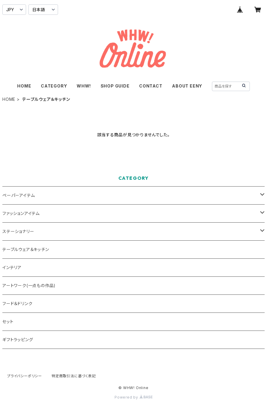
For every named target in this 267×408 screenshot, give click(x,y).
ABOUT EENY (187, 85)
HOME (24, 85)
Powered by (133, 397)
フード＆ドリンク (17, 303)
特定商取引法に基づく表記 (74, 376)
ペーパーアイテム (18, 195)
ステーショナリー (18, 231)
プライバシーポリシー (24, 376)
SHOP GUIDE (115, 85)
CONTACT (151, 85)
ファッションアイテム (21, 213)
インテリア (12, 267)
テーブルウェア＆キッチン (25, 249)
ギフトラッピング (17, 339)
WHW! (84, 85)
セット (7, 321)
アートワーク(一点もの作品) (29, 285)
